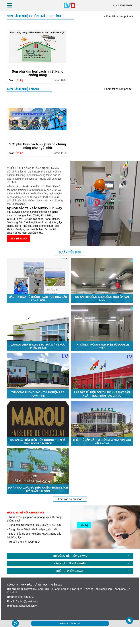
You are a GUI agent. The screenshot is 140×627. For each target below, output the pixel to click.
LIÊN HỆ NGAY (18, 238)
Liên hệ (84, 525)
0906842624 (125, 5)
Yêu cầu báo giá (70, 623)
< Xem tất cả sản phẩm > (118, 16)
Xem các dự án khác (70, 499)
